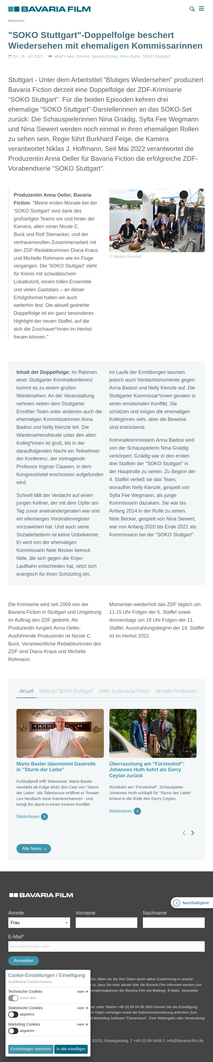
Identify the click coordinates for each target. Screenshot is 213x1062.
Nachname (155, 913)
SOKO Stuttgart (156, 56)
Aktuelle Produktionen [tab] (178, 691)
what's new (63, 56)
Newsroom (16, 21)
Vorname (85, 913)
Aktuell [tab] (26, 691)
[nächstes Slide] (192, 833)
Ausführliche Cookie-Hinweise (30, 982)
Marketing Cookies (24, 1024)
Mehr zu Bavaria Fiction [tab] (124, 691)
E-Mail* (16, 936)
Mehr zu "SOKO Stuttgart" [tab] (66, 691)
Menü (201, 8)
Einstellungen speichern (30, 1049)
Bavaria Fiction (105, 56)
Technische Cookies (25, 991)
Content (82, 56)
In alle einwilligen (71, 1049)
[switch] (48, 998)
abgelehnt (27, 1014)
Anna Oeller (130, 56)
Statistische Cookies (25, 1008)
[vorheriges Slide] (184, 833)
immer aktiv (28, 998)
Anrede (16, 913)
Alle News (31, 848)
